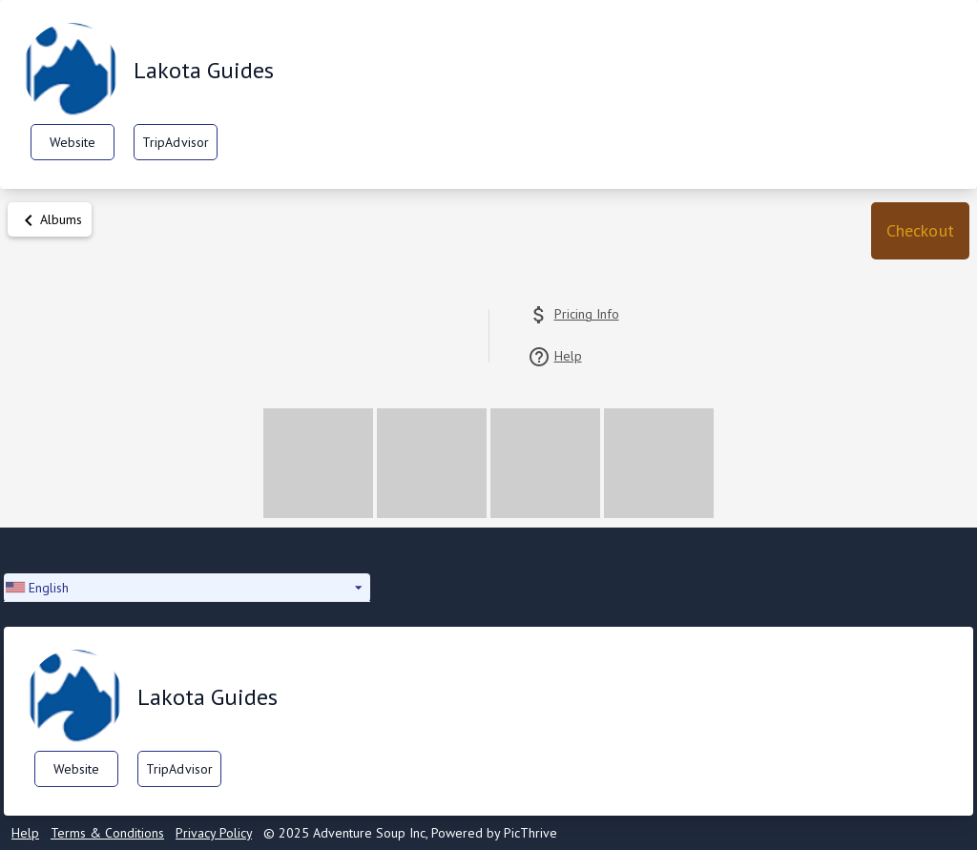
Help (25, 832)
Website (73, 142)
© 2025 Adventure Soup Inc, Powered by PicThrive (410, 832)
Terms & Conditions (107, 832)
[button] (920, 231)
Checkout (920, 230)
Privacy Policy (214, 832)
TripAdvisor (176, 142)
